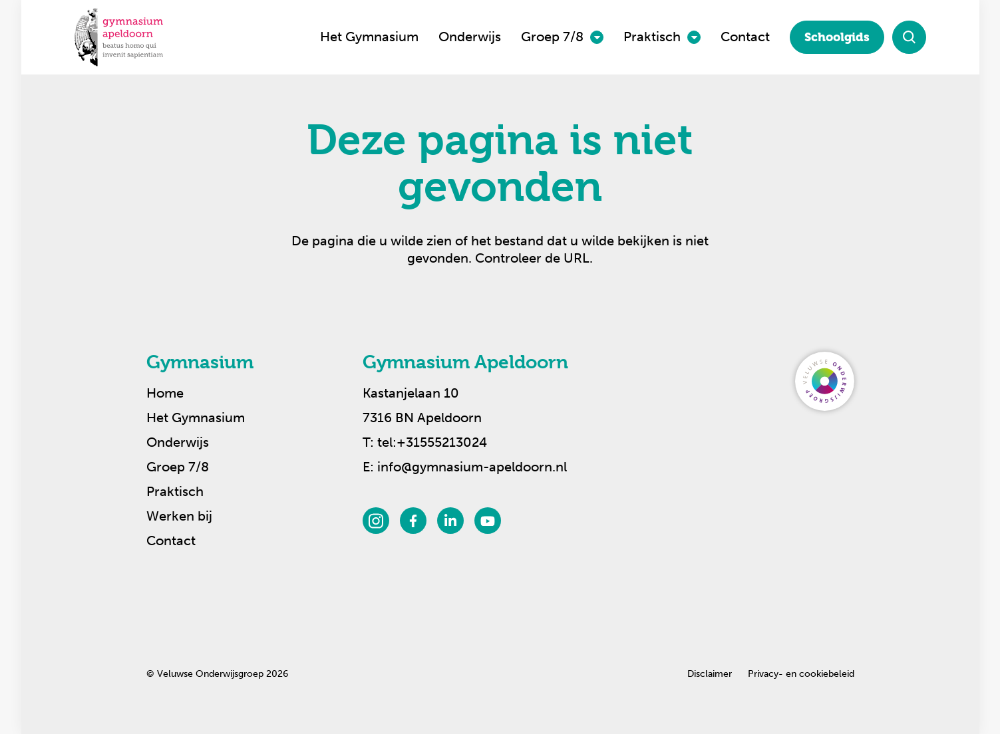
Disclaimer (709, 673)
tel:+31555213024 (432, 442)
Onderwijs (469, 37)
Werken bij (179, 516)
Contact (745, 37)
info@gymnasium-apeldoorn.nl (472, 467)
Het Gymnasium (369, 37)
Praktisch (652, 37)
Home (165, 393)
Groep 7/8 (552, 37)
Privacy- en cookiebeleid (801, 673)
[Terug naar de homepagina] (119, 37)
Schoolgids (837, 37)
